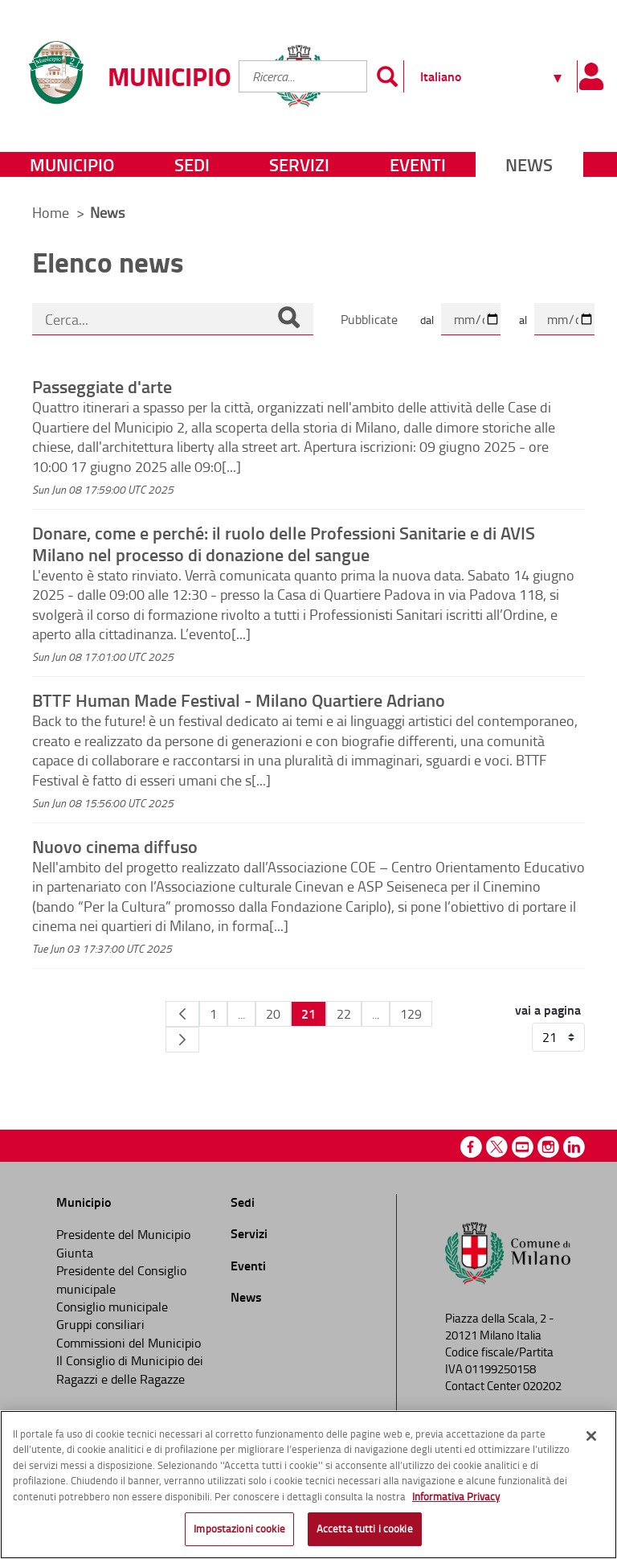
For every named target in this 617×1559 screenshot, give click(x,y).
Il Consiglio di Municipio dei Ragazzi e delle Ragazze (129, 1369)
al (523, 319)
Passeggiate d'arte (102, 386)
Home (50, 212)
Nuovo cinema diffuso (115, 846)
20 (273, 1014)
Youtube (522, 1147)
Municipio (72, 164)
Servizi (299, 164)
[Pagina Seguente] (182, 1039)
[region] (308, 1484)
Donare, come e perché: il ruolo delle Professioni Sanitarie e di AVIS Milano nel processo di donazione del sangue (283, 543)
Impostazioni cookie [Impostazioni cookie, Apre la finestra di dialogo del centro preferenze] (239, 1528)
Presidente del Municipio (123, 1234)
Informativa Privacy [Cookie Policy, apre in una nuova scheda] (456, 1496)
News (529, 164)
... (241, 1014)
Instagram (548, 1147)
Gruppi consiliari (100, 1324)
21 (308, 1013)
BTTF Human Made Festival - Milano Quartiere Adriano (238, 699)
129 (411, 1014)
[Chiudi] (591, 1436)
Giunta (74, 1253)
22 (344, 1014)
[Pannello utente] (591, 76)
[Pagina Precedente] (182, 1014)
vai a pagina (548, 1010)
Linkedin (574, 1147)
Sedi (192, 164)
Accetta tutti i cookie (365, 1528)
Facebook (471, 1147)
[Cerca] (288, 319)
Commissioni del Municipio (128, 1343)
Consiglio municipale (112, 1306)
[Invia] (387, 76)
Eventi (418, 164)
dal (427, 319)
